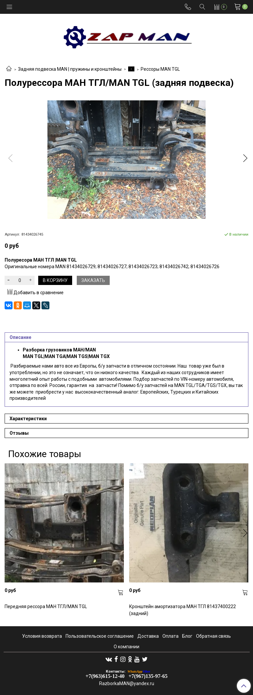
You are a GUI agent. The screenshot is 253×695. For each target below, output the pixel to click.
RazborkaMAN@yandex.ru (126, 683)
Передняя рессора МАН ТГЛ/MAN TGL (46, 606)
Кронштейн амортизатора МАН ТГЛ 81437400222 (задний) (182, 610)
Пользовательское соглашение (100, 636)
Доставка (148, 636)
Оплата (170, 636)
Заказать (93, 280)
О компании (126, 646)
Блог (187, 636)
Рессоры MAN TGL (160, 69)
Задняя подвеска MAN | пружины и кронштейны (70, 69)
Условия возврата (42, 636)
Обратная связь (213, 636)
